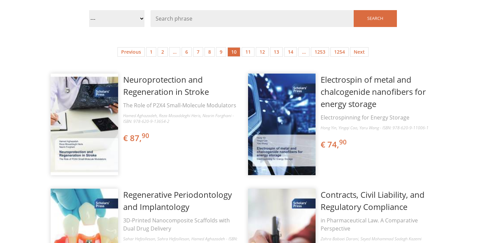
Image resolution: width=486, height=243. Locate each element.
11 (248, 52)
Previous (131, 52)
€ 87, (136, 137)
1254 (339, 52)
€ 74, (334, 144)
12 (262, 52)
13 (276, 52)
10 (234, 52)
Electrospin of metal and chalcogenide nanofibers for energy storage (373, 91)
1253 (320, 52)
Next (359, 52)
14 (290, 52)
